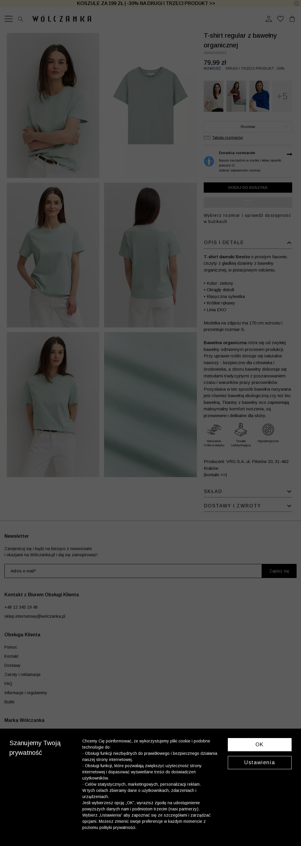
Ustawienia (259, 762)
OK (259, 744)
